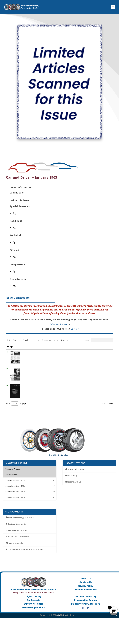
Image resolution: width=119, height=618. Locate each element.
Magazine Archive (73, 482)
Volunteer (54, 324)
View (105, 353)
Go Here (75, 328)
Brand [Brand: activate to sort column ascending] (75, 346)
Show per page (16, 403)
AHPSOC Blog (71, 475)
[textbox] (12, 340)
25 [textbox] (13, 403)
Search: (98, 340)
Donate (63, 324)
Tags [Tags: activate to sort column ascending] (92, 346)
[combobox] (13, 340)
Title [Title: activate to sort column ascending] (22, 346)
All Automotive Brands (75, 469)
